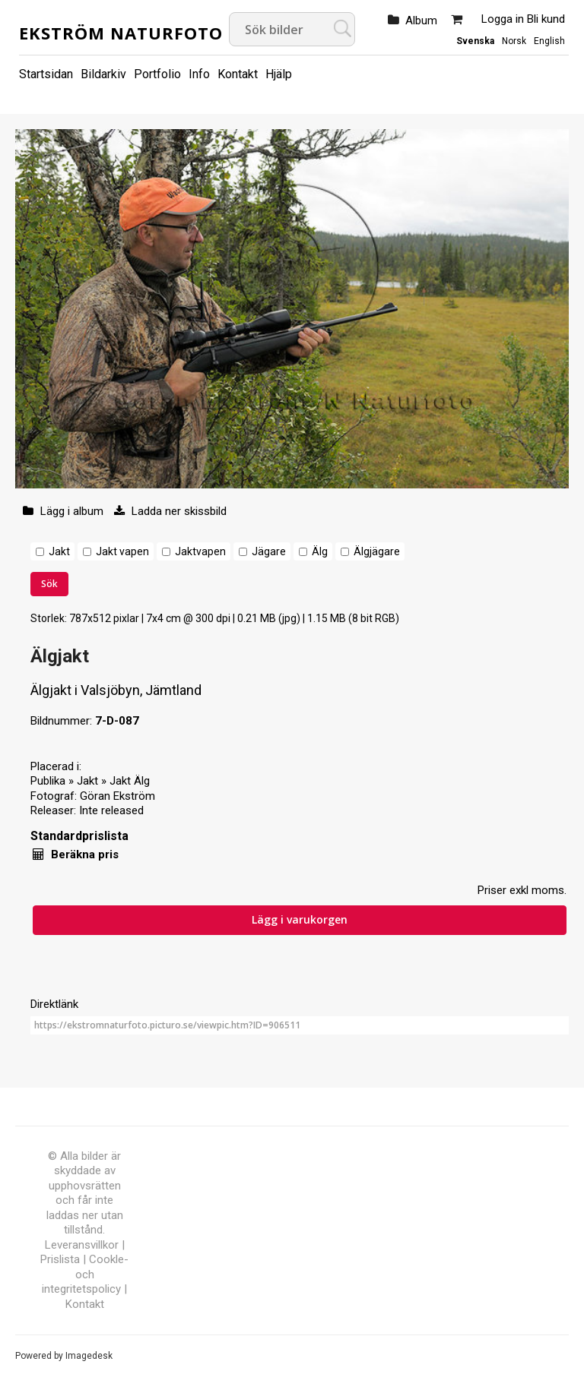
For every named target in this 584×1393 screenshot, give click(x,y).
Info (199, 74)
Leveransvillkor (82, 1245)
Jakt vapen (122, 551)
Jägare (269, 551)
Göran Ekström (117, 796)
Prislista (60, 1259)
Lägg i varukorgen (300, 919)
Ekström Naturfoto (121, 32)
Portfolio (157, 74)
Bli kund (546, 19)
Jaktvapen (200, 551)
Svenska (475, 41)
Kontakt (237, 74)
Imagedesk (89, 1355)
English (549, 41)
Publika (47, 781)
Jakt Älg (130, 781)
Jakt (59, 551)
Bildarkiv (103, 74)
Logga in (502, 19)
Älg (320, 551)
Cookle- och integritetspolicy (85, 1274)
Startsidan (46, 74)
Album (421, 20)
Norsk (514, 41)
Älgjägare (377, 551)
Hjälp (278, 74)
